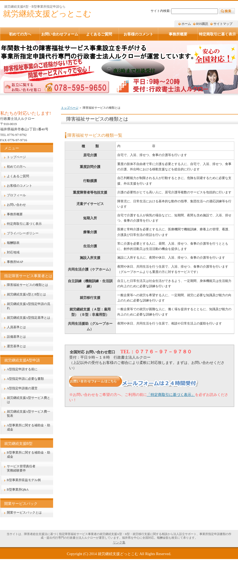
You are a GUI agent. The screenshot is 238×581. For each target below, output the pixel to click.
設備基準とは (16, 336)
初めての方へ (16, 166)
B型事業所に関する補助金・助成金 (28, 455)
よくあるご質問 (18, 176)
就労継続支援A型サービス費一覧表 (28, 414)
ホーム (186, 24)
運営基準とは (16, 346)
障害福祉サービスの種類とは (27, 285)
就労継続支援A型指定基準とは (28, 317)
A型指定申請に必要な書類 (25, 379)
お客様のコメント (19, 185)
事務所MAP (15, 262)
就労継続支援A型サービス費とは (28, 400)
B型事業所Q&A (18, 489)
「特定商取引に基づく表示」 (171, 394)
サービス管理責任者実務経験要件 (21, 468)
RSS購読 (202, 24)
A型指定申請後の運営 (22, 388)
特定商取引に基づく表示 (24, 224)
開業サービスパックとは (24, 512)
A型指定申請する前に (22, 369)
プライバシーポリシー (23, 233)
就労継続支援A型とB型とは (26, 294)
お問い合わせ (16, 205)
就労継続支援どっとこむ (118, 554)
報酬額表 (13, 243)
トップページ (69, 107)
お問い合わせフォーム (59, 34)
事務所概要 (15, 214)
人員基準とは (16, 327)
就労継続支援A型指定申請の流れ (28, 306)
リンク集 (119, 542)
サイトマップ (222, 24)
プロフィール (16, 195)
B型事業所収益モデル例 (24, 480)
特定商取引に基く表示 (217, 34)
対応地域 (13, 252)
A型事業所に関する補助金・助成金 (28, 427)
